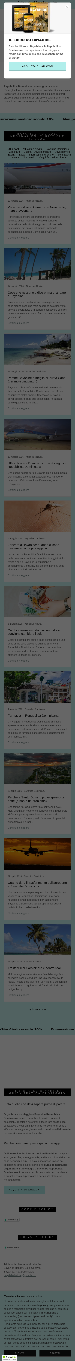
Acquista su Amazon (37, 66)
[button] (9, 1358)
